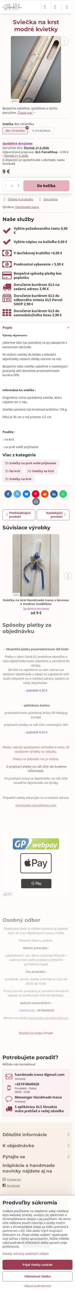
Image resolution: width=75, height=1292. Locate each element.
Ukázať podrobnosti (37, 1286)
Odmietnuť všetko (37, 1276)
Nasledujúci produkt (56, 515)
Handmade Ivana (27, 207)
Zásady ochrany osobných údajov (25, 1254)
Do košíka (46, 185)
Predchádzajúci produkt (18, 515)
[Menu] (67, 7)
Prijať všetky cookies (37, 1265)
